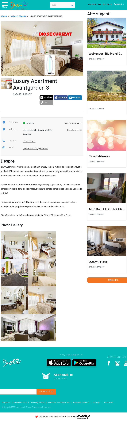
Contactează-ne (20, 403)
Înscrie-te (107, 4)
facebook (61, 97)
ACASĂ (4, 16)
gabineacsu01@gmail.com (35, 148)
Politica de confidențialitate (58, 403)
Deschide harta (74, 130)
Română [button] (118, 4)
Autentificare (94, 4)
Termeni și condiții (37, 403)
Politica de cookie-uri (81, 403)
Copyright (96, 403)
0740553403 (29, 141)
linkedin (74, 97)
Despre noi (6, 403)
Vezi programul (72, 123)
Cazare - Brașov (18, 16)
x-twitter (46, 97)
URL (44, 102)
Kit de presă (108, 403)
